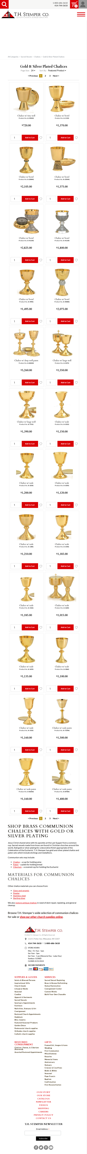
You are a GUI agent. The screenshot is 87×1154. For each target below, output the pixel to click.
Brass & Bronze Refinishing (56, 983)
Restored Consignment (24, 1043)
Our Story (43, 1092)
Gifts (48, 1042)
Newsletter (43, 1101)
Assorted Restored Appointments (28, 1052)
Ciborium (17, 867)
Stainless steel (19, 896)
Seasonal (18, 992)
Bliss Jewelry (20, 1020)
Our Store (43, 1095)
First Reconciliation (53, 1085)
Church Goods (20, 986)
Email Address (42, 1129)
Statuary (48, 1065)
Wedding (48, 1048)
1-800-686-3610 (60, 3)
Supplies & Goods (26, 977)
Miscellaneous (51, 1054)
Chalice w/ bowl (62, 115)
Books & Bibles (51, 1071)
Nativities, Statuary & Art (25, 1008)
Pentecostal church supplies (26, 1028)
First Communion (52, 1051)
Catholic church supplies (25, 1034)
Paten (15, 864)
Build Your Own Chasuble (55, 994)
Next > (56, 76)
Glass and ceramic (21, 890)
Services (50, 977)
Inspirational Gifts (22, 983)
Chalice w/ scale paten (62, 727)
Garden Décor (20, 1025)
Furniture (18, 1006)
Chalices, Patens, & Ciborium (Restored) (27, 1048)
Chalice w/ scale (62, 421)
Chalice (16, 862)
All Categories (13, 57)
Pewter (16, 893)
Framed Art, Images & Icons (56, 1045)
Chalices (37, 57)
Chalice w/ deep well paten (26, 360)
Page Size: (25, 70)
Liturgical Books (21, 989)
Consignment (20, 1011)
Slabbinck (19, 1017)
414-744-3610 (34, 943)
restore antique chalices (26, 903)
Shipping (43, 1108)
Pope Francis (50, 1076)
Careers (43, 1111)
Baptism (48, 1079)
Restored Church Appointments (28, 1014)
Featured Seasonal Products (26, 1023)
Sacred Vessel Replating (55, 980)
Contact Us (43, 1118)
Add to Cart (30, 138)
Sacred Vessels (26, 57)
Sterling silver (19, 898)
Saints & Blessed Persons (25, 980)
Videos (43, 1105)
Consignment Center (53, 989)
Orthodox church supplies (25, 1031)
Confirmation (50, 1082)
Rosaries (48, 1056)
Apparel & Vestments (23, 997)
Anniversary (50, 1062)
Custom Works (51, 992)
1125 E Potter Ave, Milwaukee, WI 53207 (44, 939)
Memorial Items (51, 1059)
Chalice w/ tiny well (26, 115)
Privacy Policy (43, 1114)
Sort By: (43, 70)
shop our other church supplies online (41, 916)
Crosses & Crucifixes (53, 1068)
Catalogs (43, 1098)
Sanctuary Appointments (25, 1003)
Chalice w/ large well (62, 360)
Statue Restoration (53, 986)
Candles (18, 994)
